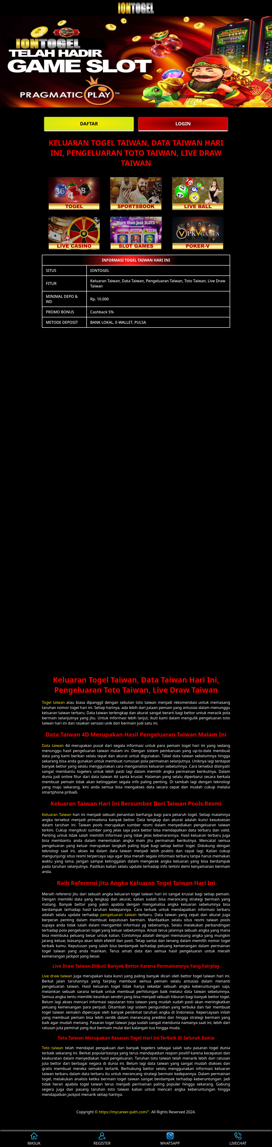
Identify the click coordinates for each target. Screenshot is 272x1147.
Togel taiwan (53, 702)
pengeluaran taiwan (118, 914)
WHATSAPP (170, 1139)
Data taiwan (53, 745)
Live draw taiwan (57, 976)
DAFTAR (89, 123)
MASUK (34, 1139)
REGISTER (101, 1139)
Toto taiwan (52, 1047)
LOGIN (183, 123)
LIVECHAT (237, 1139)
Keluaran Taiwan (56, 814)
